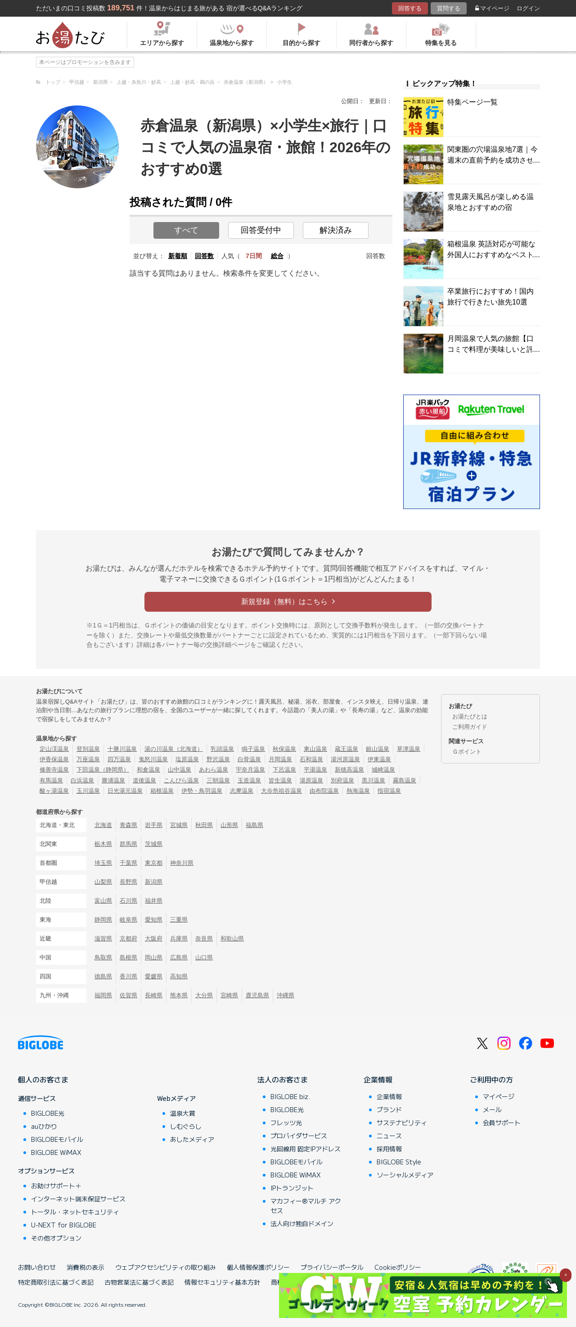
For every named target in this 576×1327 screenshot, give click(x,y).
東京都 (153, 862)
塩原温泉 (187, 759)
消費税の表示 (85, 1267)
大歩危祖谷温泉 (281, 790)
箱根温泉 (162, 790)
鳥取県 (103, 957)
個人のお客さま (43, 1079)
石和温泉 (311, 759)
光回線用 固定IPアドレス (305, 1148)
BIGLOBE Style (399, 1161)
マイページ (492, 8)
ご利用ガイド (469, 726)
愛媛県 (153, 976)
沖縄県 (285, 995)
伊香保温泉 (54, 759)
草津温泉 (408, 748)
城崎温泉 (383, 769)
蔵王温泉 (346, 748)
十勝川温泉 (122, 748)
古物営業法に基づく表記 (139, 1281)
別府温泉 (342, 780)
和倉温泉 (148, 769)
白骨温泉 (249, 759)
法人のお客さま (282, 1079)
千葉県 (128, 862)
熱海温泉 (358, 790)
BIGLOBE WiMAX (56, 1152)
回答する (410, 8)
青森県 (128, 825)
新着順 (177, 255)
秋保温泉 (284, 748)
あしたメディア (192, 1139)
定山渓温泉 (54, 748)
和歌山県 (232, 938)
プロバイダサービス (298, 1135)
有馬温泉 (51, 780)
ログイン (528, 8)
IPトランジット (292, 1187)
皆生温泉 (280, 780)
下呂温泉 (284, 769)
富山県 (103, 900)
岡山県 (153, 957)
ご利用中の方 (491, 1079)
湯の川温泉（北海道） (173, 748)
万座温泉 (88, 759)
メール (492, 1109)
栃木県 (103, 844)
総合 (277, 255)
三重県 (179, 919)
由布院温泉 (324, 790)
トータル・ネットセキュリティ (75, 1211)
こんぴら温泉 (181, 780)
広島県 (179, 957)
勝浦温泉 (113, 780)
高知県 (179, 976)
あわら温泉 (213, 769)
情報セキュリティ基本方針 (222, 1281)
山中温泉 (179, 769)
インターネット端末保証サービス (78, 1198)
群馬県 (128, 844)
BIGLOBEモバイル (57, 1139)
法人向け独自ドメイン (301, 1223)
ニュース (389, 1135)
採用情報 (389, 1148)
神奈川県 (182, 862)
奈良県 (204, 938)
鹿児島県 (257, 995)
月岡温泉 (280, 759)
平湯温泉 (315, 769)
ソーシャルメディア (405, 1174)
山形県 (229, 825)
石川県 (128, 900)
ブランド (389, 1109)
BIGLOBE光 (47, 1113)
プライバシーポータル (332, 1267)
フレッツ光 (286, 1122)
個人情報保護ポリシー (258, 1267)
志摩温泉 (241, 790)
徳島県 (103, 976)
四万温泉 (119, 759)
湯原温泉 (311, 780)
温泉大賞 (182, 1113)
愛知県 (153, 919)
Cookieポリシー (397, 1267)
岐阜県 (128, 919)
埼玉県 (103, 862)
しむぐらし (186, 1126)
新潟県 (153, 881)
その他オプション (56, 1237)
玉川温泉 (88, 790)
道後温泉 (144, 780)
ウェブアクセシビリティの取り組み (165, 1267)
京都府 (128, 938)
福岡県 (103, 995)
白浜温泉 (82, 780)
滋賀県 (103, 938)
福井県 (153, 900)
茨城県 (153, 844)
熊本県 (179, 995)
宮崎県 (229, 995)
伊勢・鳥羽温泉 (201, 790)
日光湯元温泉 (125, 790)
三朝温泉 (218, 780)
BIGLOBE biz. (290, 1096)
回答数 (204, 255)
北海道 (103, 825)
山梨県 (103, 881)
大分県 (204, 995)
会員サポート (502, 1122)
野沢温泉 (218, 759)
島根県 (128, 957)
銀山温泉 (377, 748)
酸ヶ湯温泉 (54, 790)
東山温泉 (315, 748)
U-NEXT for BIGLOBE (63, 1224)
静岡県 (103, 919)
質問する (448, 8)
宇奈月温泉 (250, 769)
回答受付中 (261, 230)
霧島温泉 (404, 780)
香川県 (128, 976)
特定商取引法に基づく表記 (56, 1281)
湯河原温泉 (345, 759)
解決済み (336, 230)
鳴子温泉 (253, 748)
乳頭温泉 (222, 748)
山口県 (204, 957)
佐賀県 (128, 995)
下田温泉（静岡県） (102, 769)
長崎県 (153, 995)
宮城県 (179, 825)
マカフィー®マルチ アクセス (305, 1205)
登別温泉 (88, 748)
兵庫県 (179, 938)
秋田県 (204, 825)
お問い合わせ (37, 1267)
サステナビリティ (402, 1122)
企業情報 (378, 1079)
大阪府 (153, 938)
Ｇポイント (467, 751)
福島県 (254, 825)
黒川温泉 (373, 780)
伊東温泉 (379, 759)
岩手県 (153, 825)
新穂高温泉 (349, 769)
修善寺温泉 (54, 769)
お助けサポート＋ (56, 1185)
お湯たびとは (469, 716)
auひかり (44, 1126)
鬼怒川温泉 (153, 759)
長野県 (128, 881)
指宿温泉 (389, 790)
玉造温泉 (249, 780)
